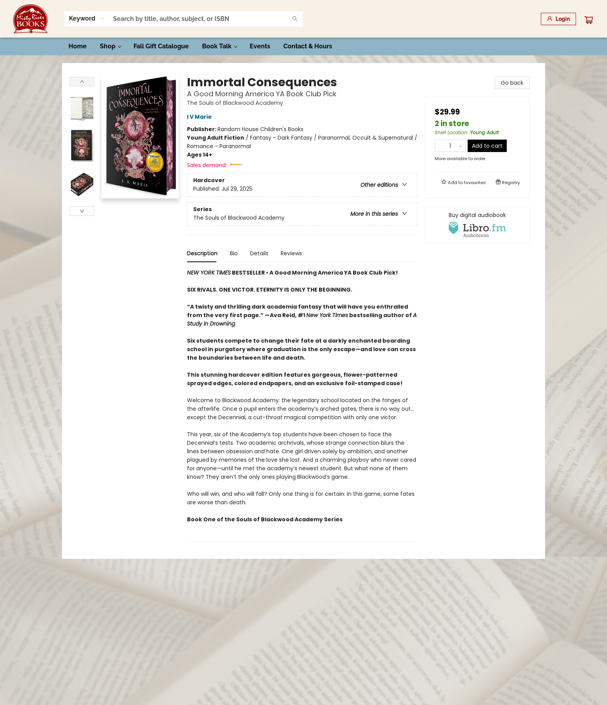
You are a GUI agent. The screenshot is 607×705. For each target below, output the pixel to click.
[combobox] (87, 18)
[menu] (303, 46)
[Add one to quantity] (460, 146)
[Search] (295, 19)
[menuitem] (77, 46)
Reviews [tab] (291, 253)
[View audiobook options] (477, 225)
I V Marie (200, 117)
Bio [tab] (234, 253)
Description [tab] (202, 253)
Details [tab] (259, 253)
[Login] (558, 19)
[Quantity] (450, 146)
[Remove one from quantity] (440, 146)
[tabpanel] (302, 405)
